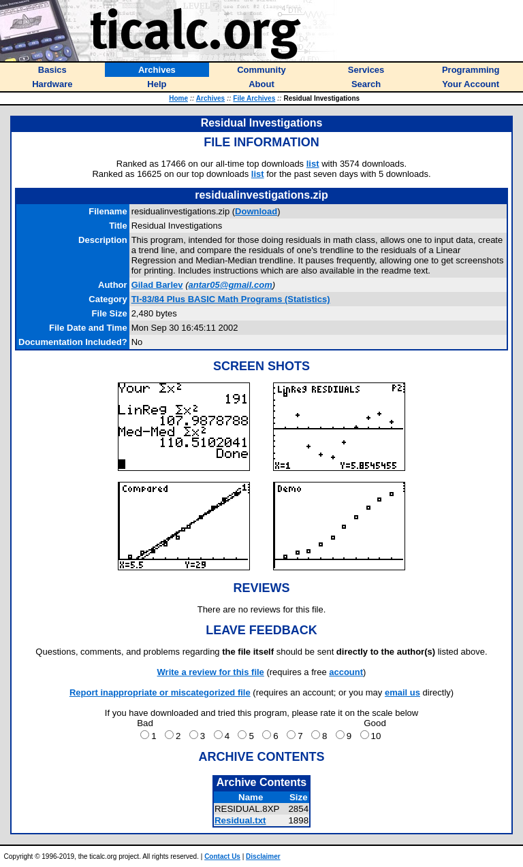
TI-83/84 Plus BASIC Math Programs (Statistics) (230, 299)
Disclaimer (263, 856)
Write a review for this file (210, 672)
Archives (210, 98)
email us (402, 692)
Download (256, 211)
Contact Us (222, 856)
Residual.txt (240, 820)
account (346, 672)
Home (178, 98)
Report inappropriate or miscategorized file (160, 692)
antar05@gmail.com (230, 285)
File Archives (254, 98)
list (312, 164)
